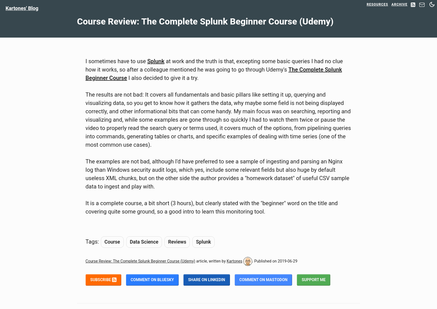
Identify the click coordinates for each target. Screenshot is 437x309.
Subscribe (103, 280)
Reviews (177, 242)
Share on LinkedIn (206, 280)
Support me (314, 280)
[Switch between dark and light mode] (432, 4)
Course (112, 242)
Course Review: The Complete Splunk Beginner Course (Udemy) (140, 261)
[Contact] (422, 6)
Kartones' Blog (22, 8)
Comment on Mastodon (263, 280)
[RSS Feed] (413, 5)
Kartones (234, 261)
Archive (399, 4)
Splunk (155, 61)
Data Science (144, 242)
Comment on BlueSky (152, 280)
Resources (377, 4)
